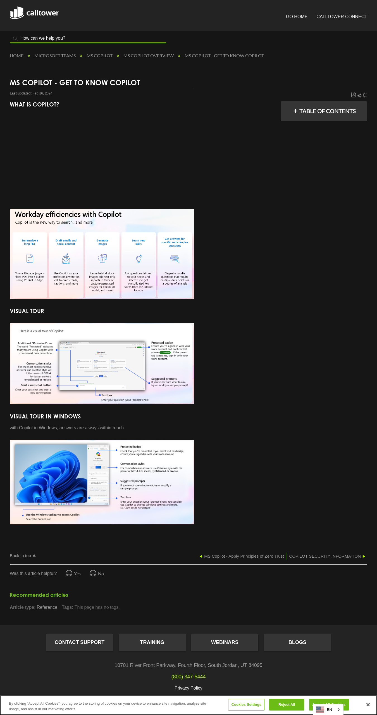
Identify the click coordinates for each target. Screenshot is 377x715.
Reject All (286, 704)
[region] (188, 705)
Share (359, 95)
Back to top (20, 555)
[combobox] (328, 709)
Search (15, 38)
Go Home (296, 16)
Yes (77, 573)
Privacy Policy (188, 688)
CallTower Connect (341, 16)
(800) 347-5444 (188, 677)
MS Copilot (100, 55)
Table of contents (327, 111)
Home (17, 55)
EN (324, 709)
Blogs (297, 642)
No (101, 573)
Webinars (224, 642)
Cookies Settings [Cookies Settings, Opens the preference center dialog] (246, 704)
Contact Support (80, 642)
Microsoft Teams (55, 55)
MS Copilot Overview (149, 55)
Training (152, 642)
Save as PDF (353, 95)
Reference (47, 607)
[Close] (368, 705)
